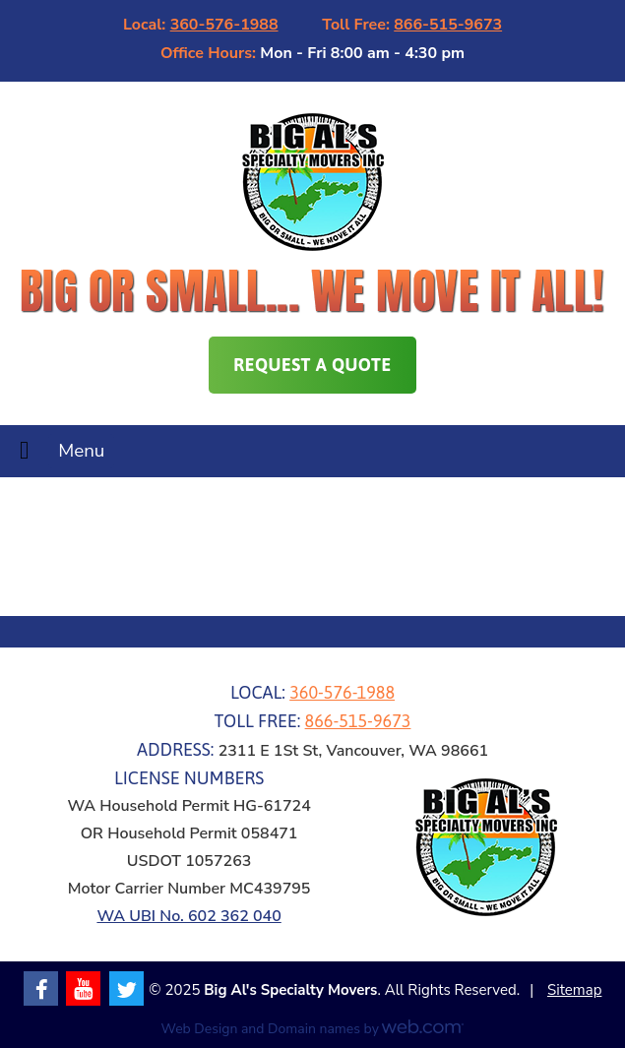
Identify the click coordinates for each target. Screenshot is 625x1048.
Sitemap (574, 990)
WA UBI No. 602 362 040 (188, 916)
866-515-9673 (448, 24)
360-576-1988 (224, 24)
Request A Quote (312, 364)
